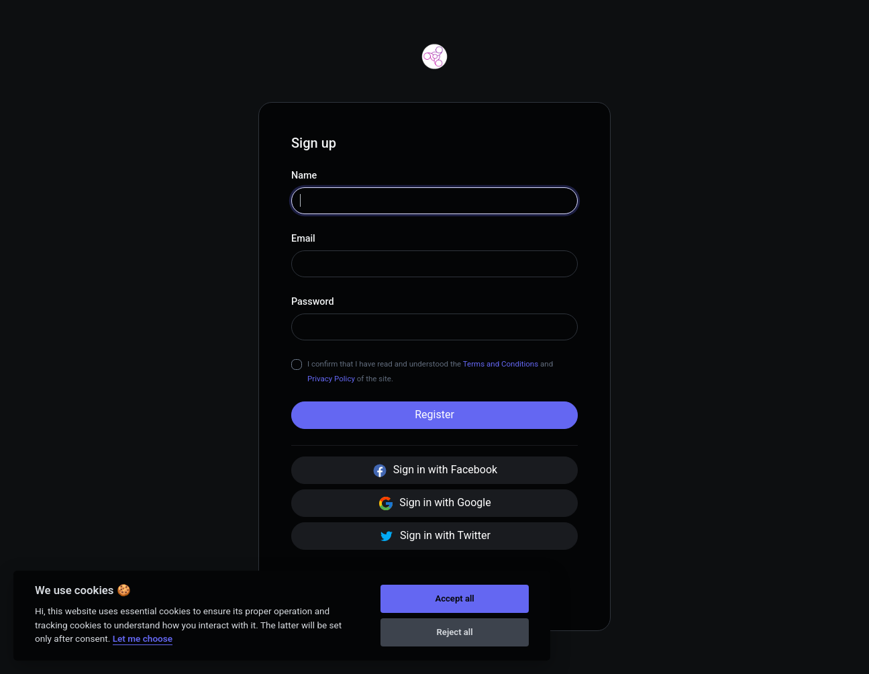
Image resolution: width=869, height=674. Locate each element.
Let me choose (142, 638)
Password (312, 301)
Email (303, 238)
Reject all (455, 632)
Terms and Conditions (500, 364)
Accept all (454, 598)
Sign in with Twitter (434, 536)
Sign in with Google (434, 503)
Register (434, 414)
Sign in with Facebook (434, 471)
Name (304, 175)
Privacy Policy (331, 378)
